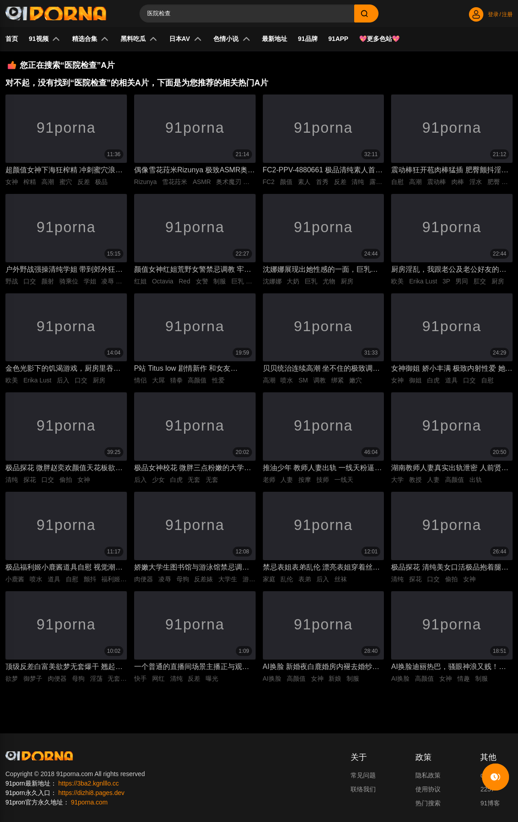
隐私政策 (428, 777)
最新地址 (274, 38)
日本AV (185, 39)
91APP (338, 38)
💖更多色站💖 (379, 38)
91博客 (490, 805)
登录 (493, 14)
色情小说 (231, 39)
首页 (11, 38)
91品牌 (308, 38)
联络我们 (363, 791)
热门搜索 (428, 805)
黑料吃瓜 (139, 39)
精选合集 (90, 39)
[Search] (247, 13)
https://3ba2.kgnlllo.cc (88, 785)
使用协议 (428, 791)
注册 (507, 14)
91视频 (44, 39)
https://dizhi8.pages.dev (91, 795)
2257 (487, 791)
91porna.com (89, 804)
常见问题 (363, 777)
